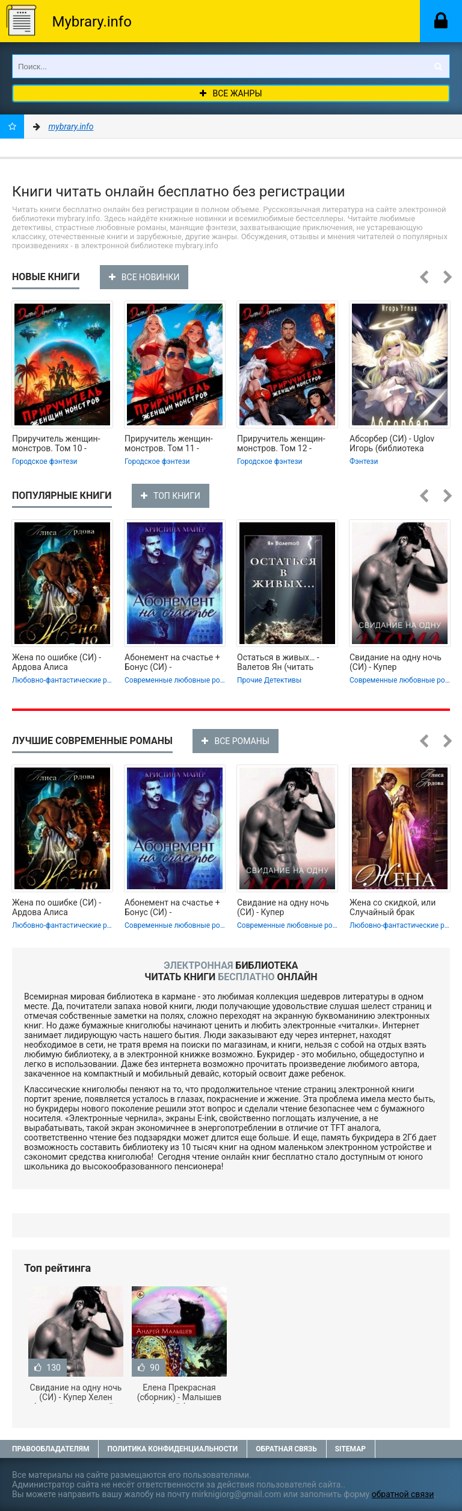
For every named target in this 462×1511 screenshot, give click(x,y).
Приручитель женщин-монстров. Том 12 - (281, 443)
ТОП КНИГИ (170, 496)
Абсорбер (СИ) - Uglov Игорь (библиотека (392, 443)
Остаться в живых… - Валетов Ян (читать (278, 662)
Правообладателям (50, 1449)
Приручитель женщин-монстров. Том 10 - (56, 443)
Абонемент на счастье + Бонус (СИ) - (172, 662)
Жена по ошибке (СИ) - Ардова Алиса (56, 662)
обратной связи (403, 1494)
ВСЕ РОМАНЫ (235, 741)
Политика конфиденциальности (172, 1449)
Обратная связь (286, 1449)
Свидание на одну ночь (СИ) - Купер (396, 662)
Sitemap (350, 1449)
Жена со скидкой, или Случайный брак (393, 907)
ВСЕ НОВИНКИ (144, 277)
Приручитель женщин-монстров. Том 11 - (169, 443)
